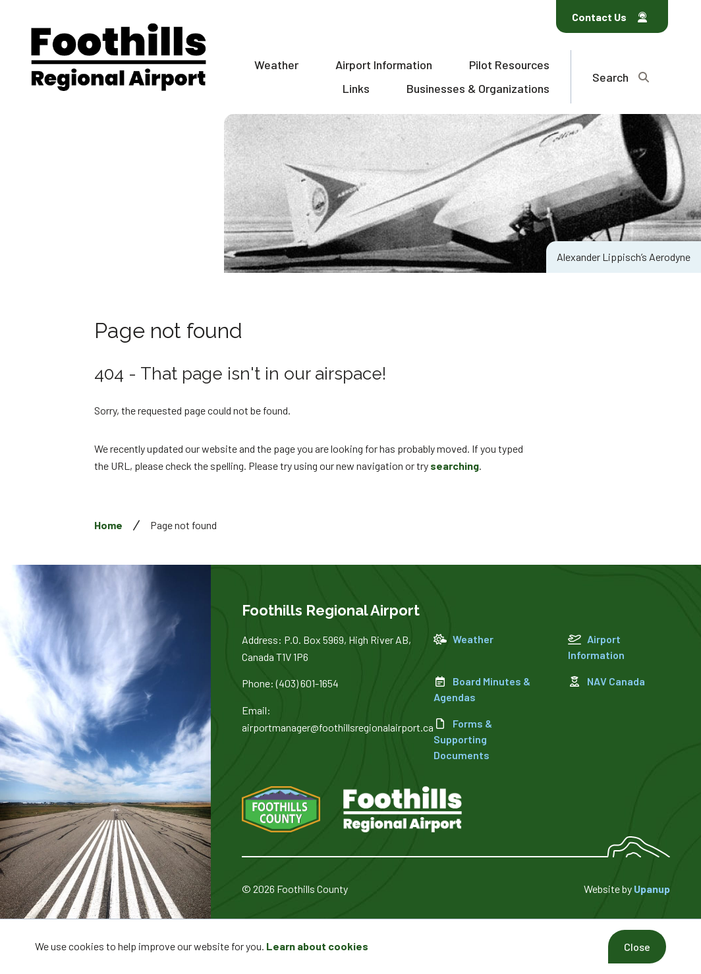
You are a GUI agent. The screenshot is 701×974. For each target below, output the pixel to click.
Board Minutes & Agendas (482, 689)
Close (637, 946)
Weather (276, 64)
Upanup (652, 888)
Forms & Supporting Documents (463, 739)
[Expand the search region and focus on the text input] (620, 76)
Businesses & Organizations (478, 88)
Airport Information (383, 64)
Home (108, 525)
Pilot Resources (509, 64)
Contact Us (609, 17)
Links (356, 88)
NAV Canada (606, 681)
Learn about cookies (317, 946)
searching (454, 465)
